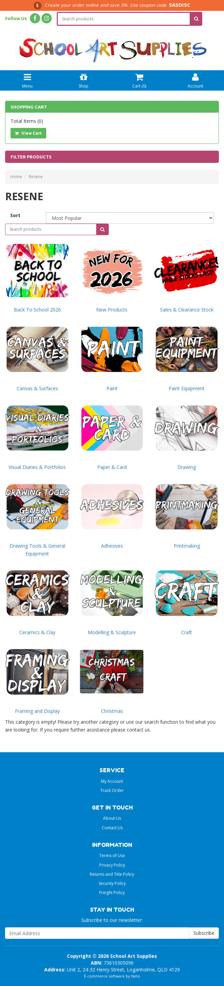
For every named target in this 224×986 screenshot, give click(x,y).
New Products (111, 309)
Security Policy (112, 883)
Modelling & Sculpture (112, 632)
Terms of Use (112, 855)
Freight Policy (112, 892)
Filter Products (31, 156)
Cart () (139, 80)
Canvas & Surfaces (37, 388)
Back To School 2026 (37, 309)
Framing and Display (37, 711)
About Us (112, 818)
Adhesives (112, 546)
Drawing (186, 467)
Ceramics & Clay (37, 632)
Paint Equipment (187, 388)
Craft (186, 632)
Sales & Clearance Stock (186, 309)
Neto (135, 976)
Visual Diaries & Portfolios (37, 467)
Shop (83, 80)
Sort (15, 215)
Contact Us (112, 828)
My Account (112, 781)
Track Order (112, 790)
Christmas (112, 711)
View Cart (28, 133)
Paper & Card (112, 467)
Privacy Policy (112, 865)
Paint (112, 388)
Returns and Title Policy (112, 874)
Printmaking (187, 546)
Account (195, 80)
